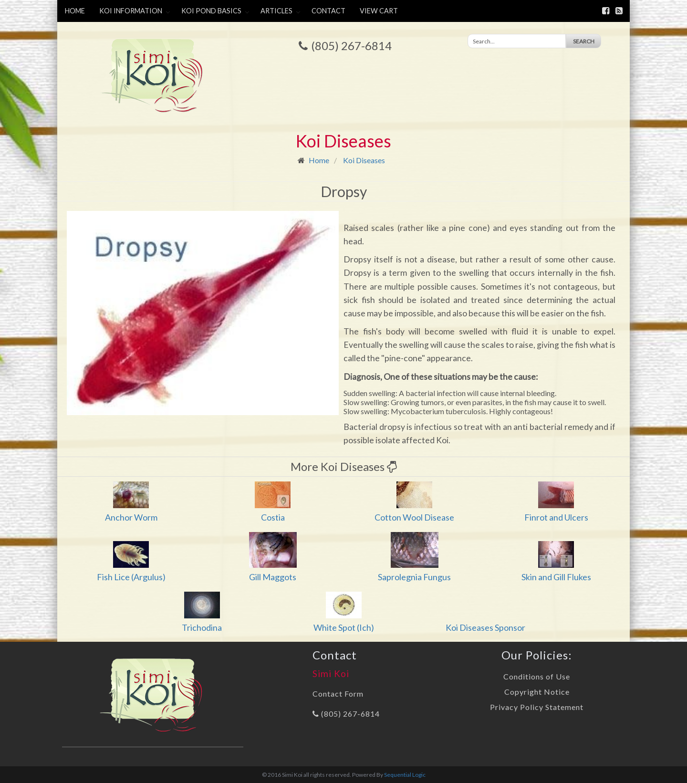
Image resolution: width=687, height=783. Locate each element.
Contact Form (338, 693)
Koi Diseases (364, 160)
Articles (276, 11)
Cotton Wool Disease (414, 517)
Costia (273, 517)
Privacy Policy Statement (536, 706)
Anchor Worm (131, 517)
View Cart (379, 11)
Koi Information (130, 11)
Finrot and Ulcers (556, 517)
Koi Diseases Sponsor (485, 627)
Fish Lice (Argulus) (131, 577)
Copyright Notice (537, 691)
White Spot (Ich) (343, 627)
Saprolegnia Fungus (414, 577)
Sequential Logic (405, 774)
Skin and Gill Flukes (556, 577)
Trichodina (202, 627)
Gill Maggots (272, 577)
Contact (328, 11)
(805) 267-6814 (351, 45)
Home (75, 11)
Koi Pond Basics (211, 11)
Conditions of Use (536, 676)
